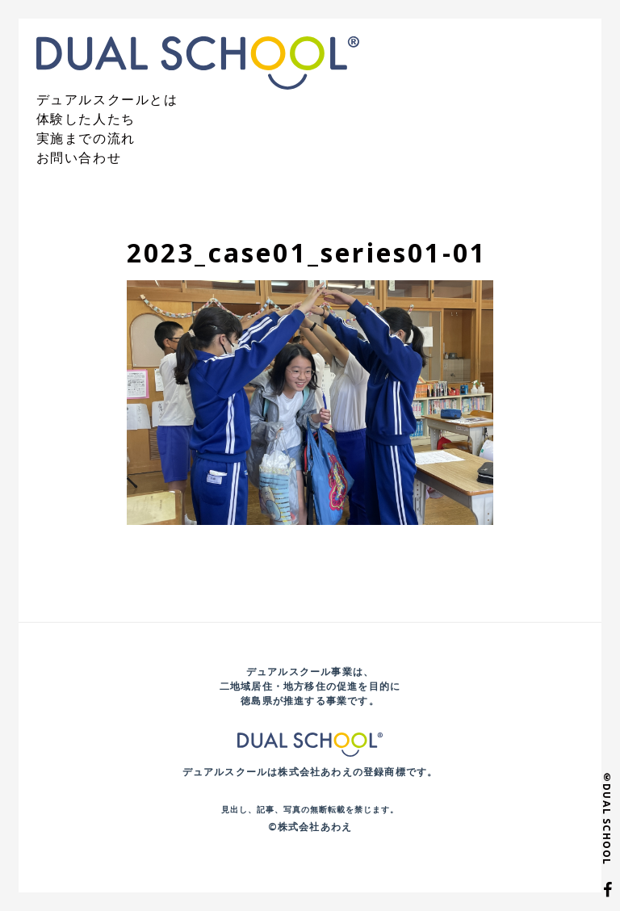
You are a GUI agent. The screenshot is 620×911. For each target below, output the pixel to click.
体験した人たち (86, 119)
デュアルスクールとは (107, 99)
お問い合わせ (79, 157)
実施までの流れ (86, 138)
